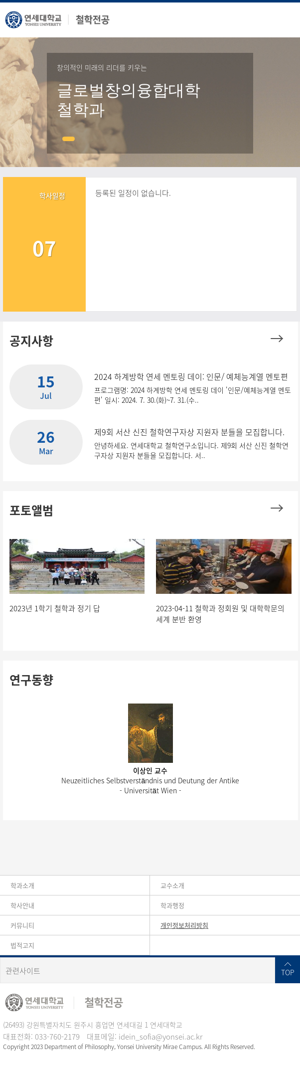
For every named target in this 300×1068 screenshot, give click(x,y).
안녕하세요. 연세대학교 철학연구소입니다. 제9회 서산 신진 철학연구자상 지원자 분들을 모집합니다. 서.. (191, 450)
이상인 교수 (150, 770)
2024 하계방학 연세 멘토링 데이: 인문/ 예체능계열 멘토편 (191, 376)
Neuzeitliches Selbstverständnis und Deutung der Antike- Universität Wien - (150, 785)
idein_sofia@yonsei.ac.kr (160, 1036)
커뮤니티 (22, 925)
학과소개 (22, 885)
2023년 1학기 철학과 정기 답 (54, 608)
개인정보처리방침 (184, 925)
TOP (288, 972)
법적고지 (22, 945)
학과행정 (172, 905)
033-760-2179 (57, 1036)
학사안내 (22, 905)
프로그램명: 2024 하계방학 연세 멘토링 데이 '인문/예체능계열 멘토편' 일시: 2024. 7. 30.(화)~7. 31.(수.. (192, 395)
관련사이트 (22, 970)
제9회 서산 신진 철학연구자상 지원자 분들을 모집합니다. (189, 432)
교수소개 (172, 885)
